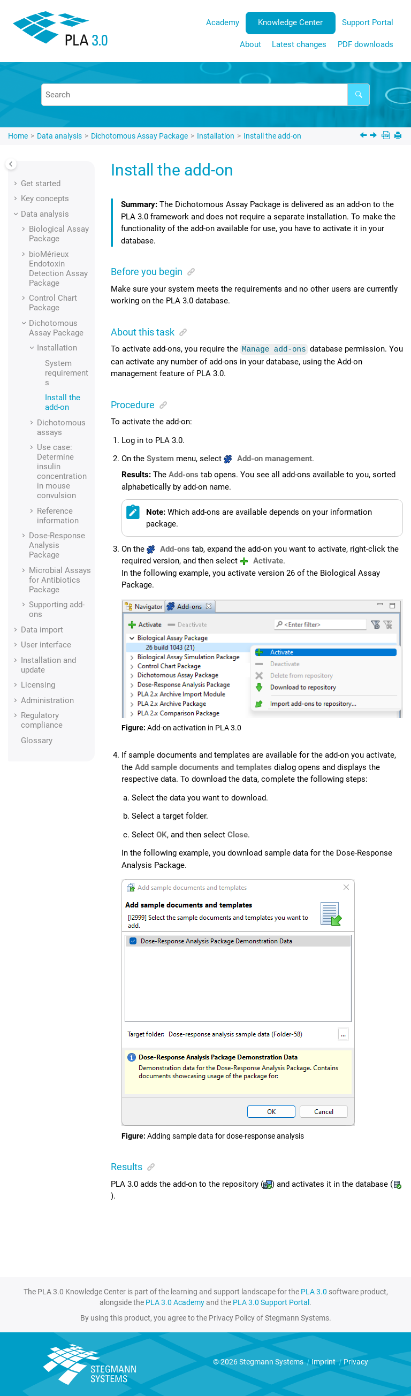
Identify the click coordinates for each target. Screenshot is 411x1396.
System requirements (66, 372)
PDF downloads (365, 44)
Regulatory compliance (42, 720)
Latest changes (299, 44)
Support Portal (367, 22)
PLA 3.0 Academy (175, 1302)
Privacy (356, 1361)
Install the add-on (272, 136)
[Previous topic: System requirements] (364, 136)
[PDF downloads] (387, 136)
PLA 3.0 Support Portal (271, 1302)
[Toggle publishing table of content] (11, 164)
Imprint (324, 1361)
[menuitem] (222, 22)
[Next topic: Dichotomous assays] (374, 136)
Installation (215, 136)
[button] (16, 183)
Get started (40, 183)
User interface (46, 645)
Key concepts (45, 198)
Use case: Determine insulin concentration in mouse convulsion (62, 471)
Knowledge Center (290, 22)
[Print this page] (399, 136)
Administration (47, 700)
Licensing (38, 685)
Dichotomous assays (61, 427)
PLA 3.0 (314, 1291)
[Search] (358, 94)
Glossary (36, 740)
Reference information (58, 515)
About (250, 44)
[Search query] (205, 94)
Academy (222, 22)
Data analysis (59, 136)
